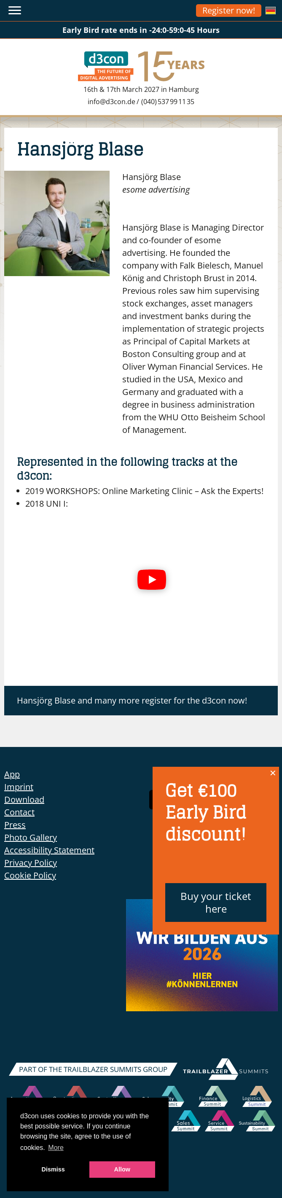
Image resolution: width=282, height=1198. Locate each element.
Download (24, 799)
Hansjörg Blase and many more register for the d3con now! (132, 700)
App (12, 774)
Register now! (228, 10)
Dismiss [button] (53, 1169)
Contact (19, 812)
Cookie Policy (30, 875)
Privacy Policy (30, 862)
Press (15, 824)
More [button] (55, 1147)
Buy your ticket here (215, 902)
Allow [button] (122, 1169)
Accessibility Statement (49, 850)
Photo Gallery (30, 837)
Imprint (18, 786)
